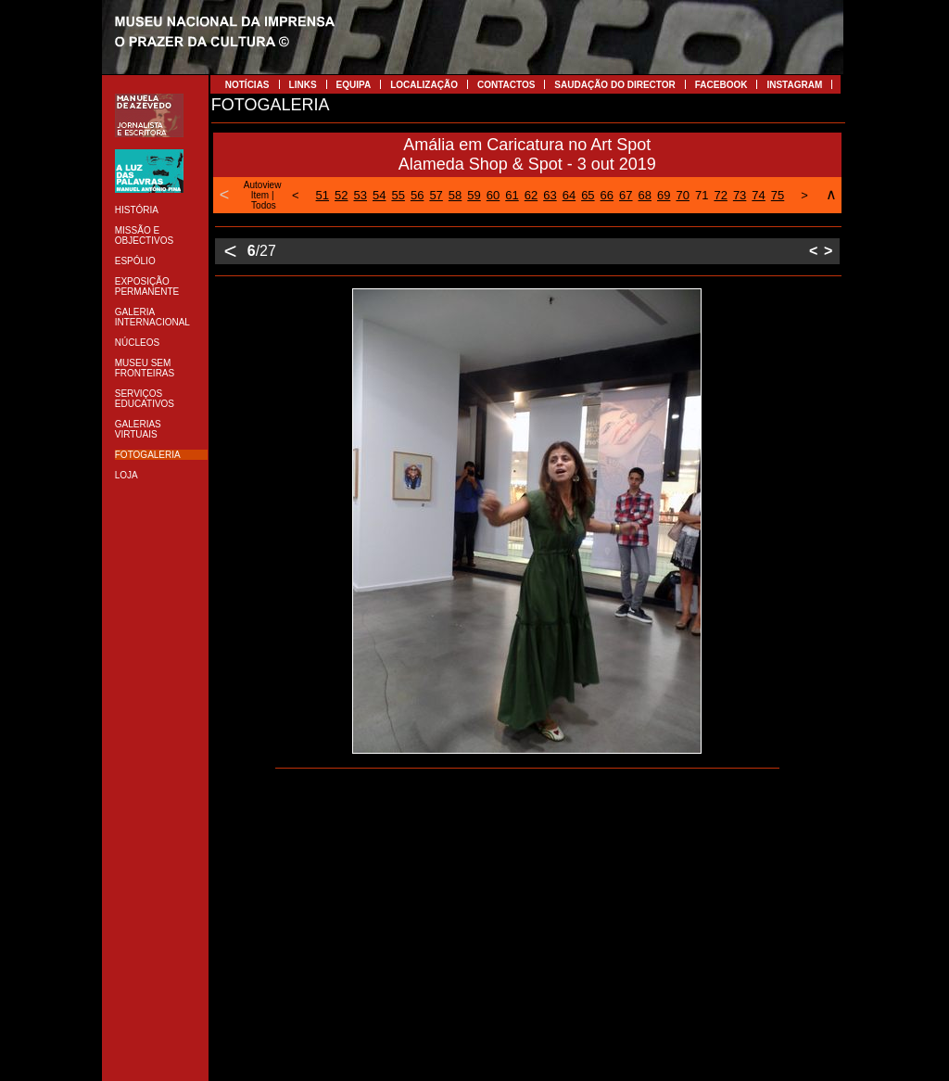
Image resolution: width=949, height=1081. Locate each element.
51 (322, 195)
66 (607, 195)
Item (260, 195)
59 (473, 195)
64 (569, 195)
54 (379, 195)
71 (701, 195)
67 (625, 195)
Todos (263, 205)
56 (417, 195)
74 (758, 195)
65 (587, 195)
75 (777, 195)
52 (341, 195)
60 (493, 195)
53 (360, 195)
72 (720, 195)
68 (645, 195)
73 (739, 195)
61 (511, 195)
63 (549, 195)
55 (397, 195)
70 (682, 195)
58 (455, 195)
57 (435, 195)
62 (531, 195)
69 (663, 195)
